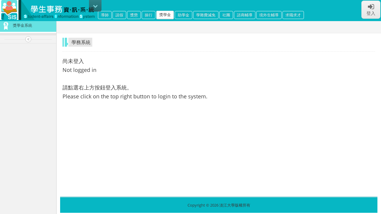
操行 (148, 15)
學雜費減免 (206, 15)
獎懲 (134, 15)
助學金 (183, 15)
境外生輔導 (269, 15)
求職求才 (293, 15)
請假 (119, 15)
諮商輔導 (244, 15)
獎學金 (165, 14)
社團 (226, 15)
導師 (105, 15)
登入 (370, 9)
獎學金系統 (16, 25)
